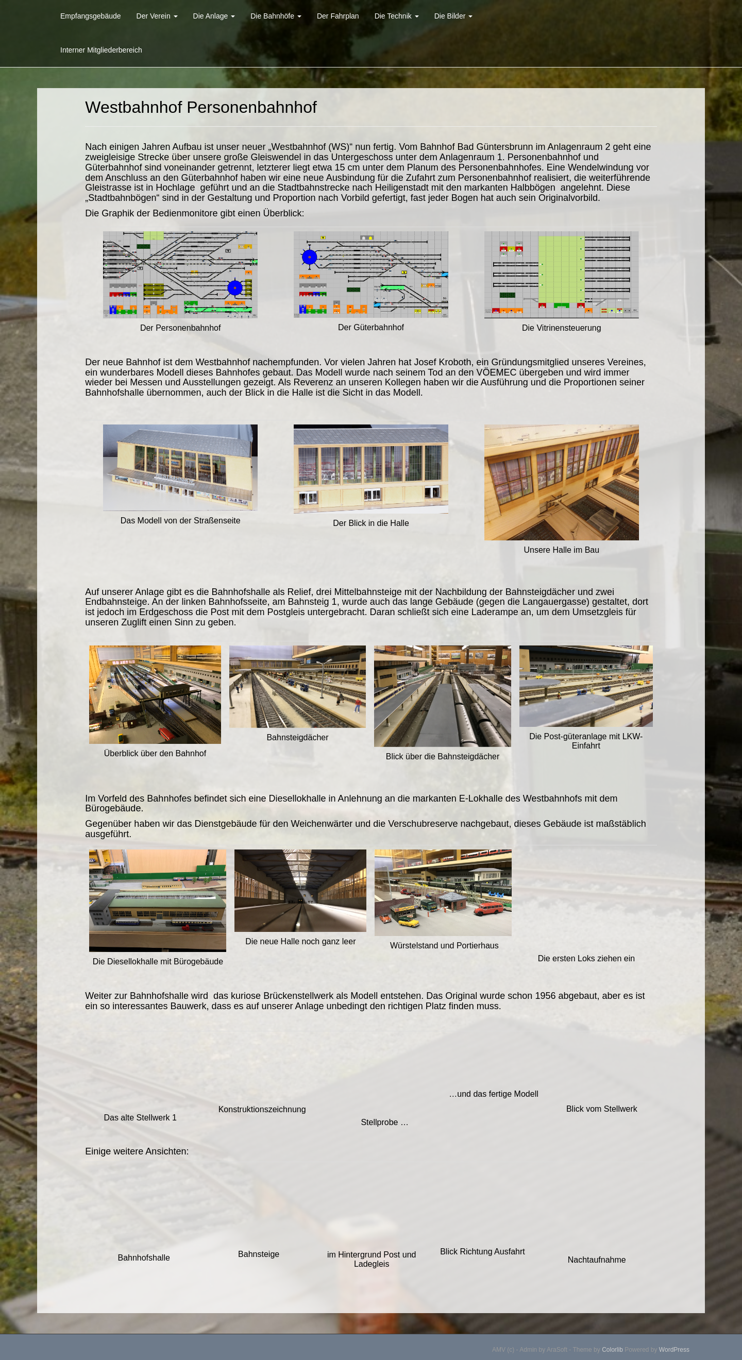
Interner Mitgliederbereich (101, 50)
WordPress (674, 1349)
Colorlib (612, 1349)
